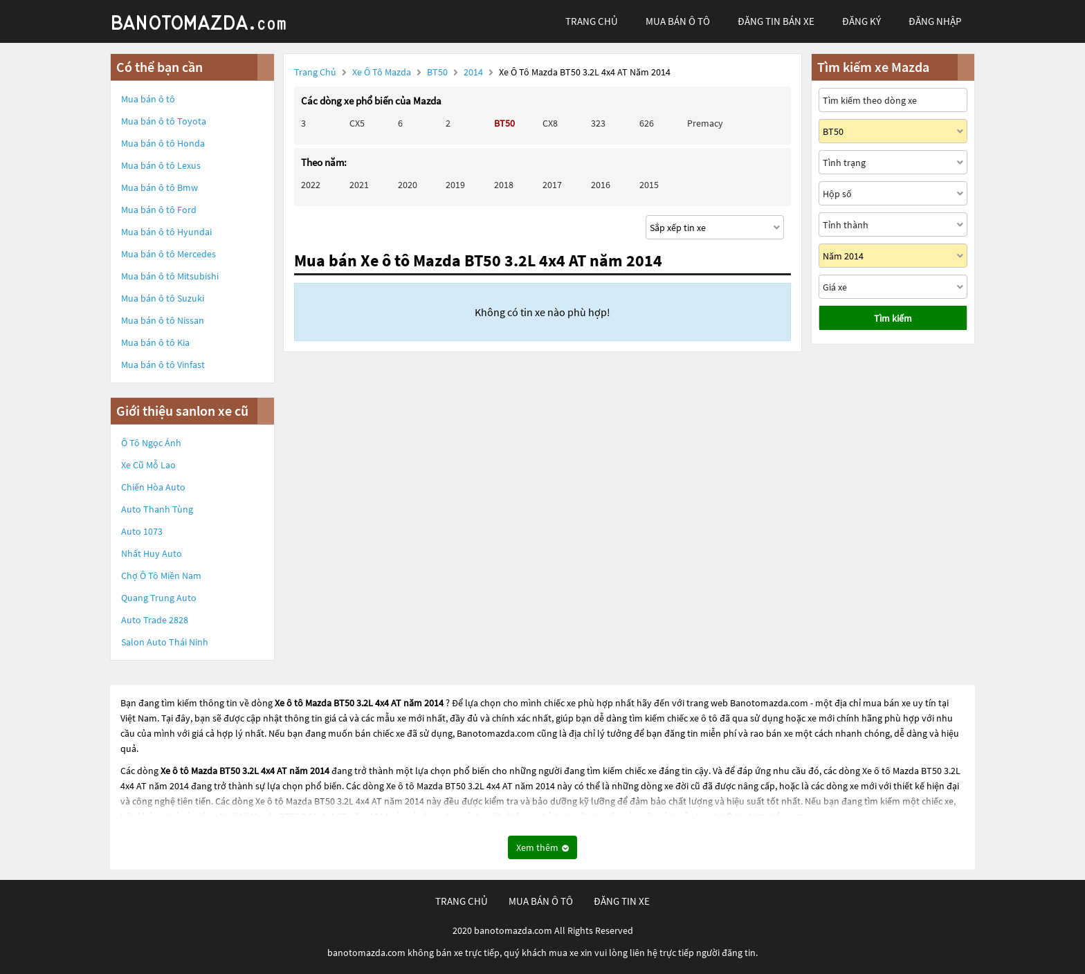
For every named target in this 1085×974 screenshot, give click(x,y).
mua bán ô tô (678, 21)
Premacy (705, 123)
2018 (503, 184)
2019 (455, 184)
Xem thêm (542, 847)
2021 (359, 184)
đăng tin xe (622, 901)
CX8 (550, 123)
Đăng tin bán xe (776, 21)
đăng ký (861, 21)
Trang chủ (315, 72)
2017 (552, 184)
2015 (649, 184)
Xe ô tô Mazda (381, 72)
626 (646, 123)
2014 (474, 72)
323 (598, 123)
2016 (600, 184)
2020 (407, 184)
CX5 (357, 123)
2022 (310, 184)
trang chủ (591, 21)
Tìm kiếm (893, 318)
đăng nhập (935, 21)
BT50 (438, 72)
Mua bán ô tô (148, 99)
